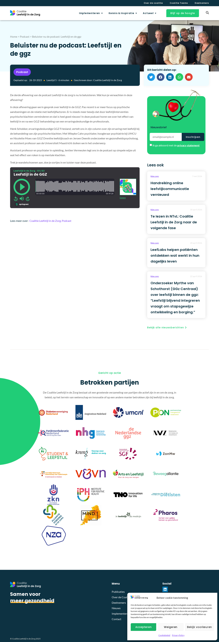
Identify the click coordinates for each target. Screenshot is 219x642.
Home (13, 36)
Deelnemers (202, 3)
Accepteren (143, 627)
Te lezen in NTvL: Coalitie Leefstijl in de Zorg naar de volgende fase (174, 222)
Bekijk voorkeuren (199, 627)
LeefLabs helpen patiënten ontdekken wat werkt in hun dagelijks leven (175, 255)
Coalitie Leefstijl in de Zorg (45, 220)
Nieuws (155, 176)
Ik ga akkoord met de (175, 145)
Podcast (24, 36)
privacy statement (188, 145)
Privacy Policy (178, 635)
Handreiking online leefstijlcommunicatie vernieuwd (170, 189)
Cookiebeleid (164, 635)
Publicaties (118, 591)
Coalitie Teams (179, 3)
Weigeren (170, 627)
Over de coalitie (153, 3)
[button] (151, 77)
